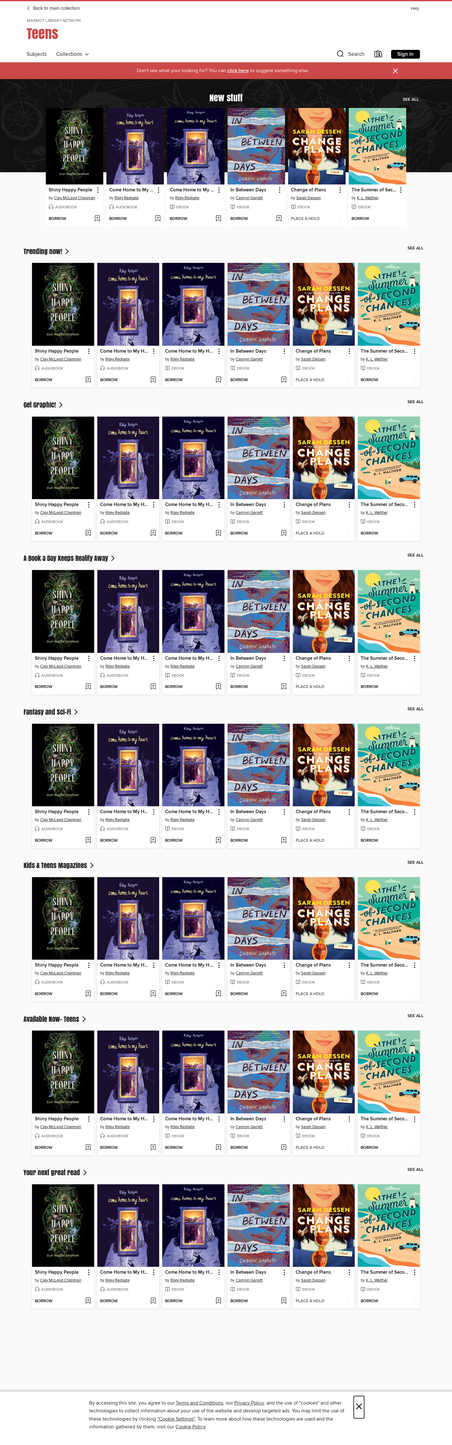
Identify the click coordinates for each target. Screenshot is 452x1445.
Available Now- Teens (55, 1019)
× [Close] (359, 1407)
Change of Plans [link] (308, 190)
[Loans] (378, 55)
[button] (350, 55)
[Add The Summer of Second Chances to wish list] (400, 219)
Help (415, 8)
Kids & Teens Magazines (59, 865)
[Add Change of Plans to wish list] (339, 219)
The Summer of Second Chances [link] (374, 190)
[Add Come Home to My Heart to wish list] (158, 219)
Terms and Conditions (199, 1403)
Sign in (405, 54)
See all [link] (411, 99)
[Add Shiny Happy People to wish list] (97, 219)
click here (238, 70)
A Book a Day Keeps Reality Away (70, 558)
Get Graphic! (44, 405)
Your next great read (56, 1172)
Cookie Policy (190, 1427)
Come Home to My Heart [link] (132, 190)
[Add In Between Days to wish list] (279, 219)
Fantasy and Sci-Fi (51, 712)
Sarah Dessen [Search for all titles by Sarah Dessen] (308, 197)
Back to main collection (53, 8)
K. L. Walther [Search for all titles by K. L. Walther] (368, 197)
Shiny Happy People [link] (70, 190)
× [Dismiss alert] (395, 71)
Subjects (37, 54)
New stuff (226, 97)
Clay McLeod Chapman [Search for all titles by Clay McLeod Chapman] (74, 197)
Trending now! (47, 251)
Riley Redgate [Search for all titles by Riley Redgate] (127, 197)
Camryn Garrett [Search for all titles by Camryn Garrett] (249, 197)
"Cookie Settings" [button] (176, 1419)
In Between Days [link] (248, 190)
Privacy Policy (249, 1403)
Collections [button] (72, 54)
